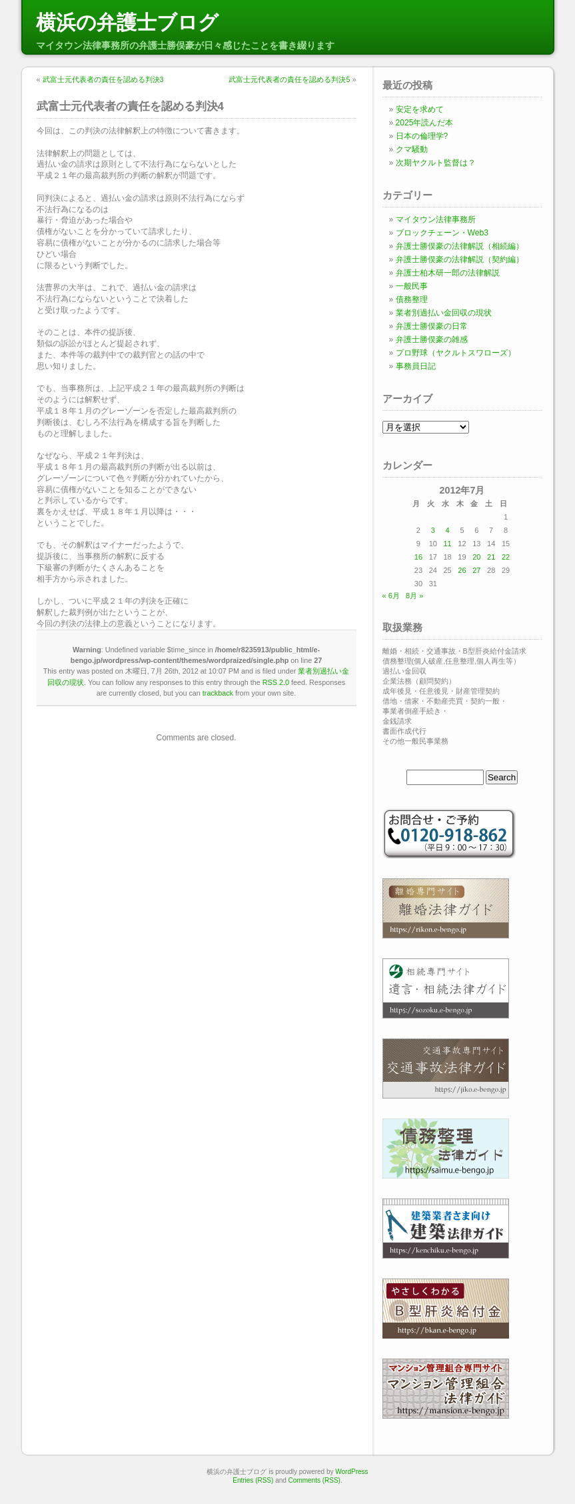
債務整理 (412, 299)
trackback (218, 693)
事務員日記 (416, 366)
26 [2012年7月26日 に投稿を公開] (462, 570)
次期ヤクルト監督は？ (436, 162)
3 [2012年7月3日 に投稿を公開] (433, 530)
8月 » (414, 596)
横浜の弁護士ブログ (127, 22)
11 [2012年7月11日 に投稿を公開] (447, 544)
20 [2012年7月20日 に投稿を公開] (476, 557)
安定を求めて (420, 109)
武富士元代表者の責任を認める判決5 (289, 79)
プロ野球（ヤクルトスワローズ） (456, 352)
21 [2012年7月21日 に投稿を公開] (491, 557)
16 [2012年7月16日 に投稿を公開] (418, 557)
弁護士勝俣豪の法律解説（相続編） (460, 246)
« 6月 (391, 596)
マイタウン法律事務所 (436, 219)
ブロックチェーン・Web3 (442, 232)
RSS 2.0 (276, 682)
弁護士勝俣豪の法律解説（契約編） (460, 259)
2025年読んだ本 (425, 122)
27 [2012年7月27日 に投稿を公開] (476, 570)
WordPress (351, 1471)
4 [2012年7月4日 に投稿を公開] (448, 530)
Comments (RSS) (314, 1480)
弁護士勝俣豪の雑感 (432, 339)
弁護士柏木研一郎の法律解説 (448, 272)
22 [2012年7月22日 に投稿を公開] (506, 557)
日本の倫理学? (422, 136)
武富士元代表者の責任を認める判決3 (103, 79)
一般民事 (412, 286)
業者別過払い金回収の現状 (444, 312)
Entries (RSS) (253, 1480)
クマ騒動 (412, 149)
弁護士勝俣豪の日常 (432, 326)
